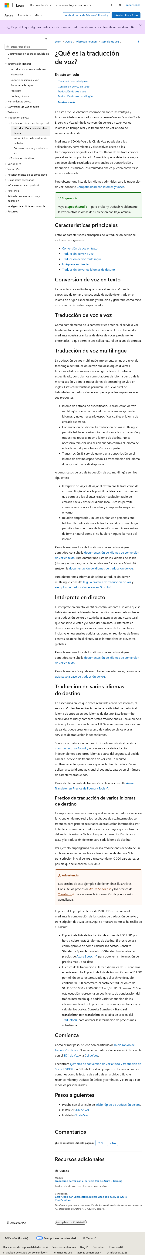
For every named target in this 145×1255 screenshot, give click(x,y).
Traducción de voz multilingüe (75, 96)
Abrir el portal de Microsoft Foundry (86, 15)
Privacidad (115, 1247)
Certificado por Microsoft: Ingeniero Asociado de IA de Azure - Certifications (92, 1198)
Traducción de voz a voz (72, 91)
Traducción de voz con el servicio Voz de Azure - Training (88, 1181)
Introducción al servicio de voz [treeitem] (28, 69)
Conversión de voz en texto (73, 86)
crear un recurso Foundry (71, 748)
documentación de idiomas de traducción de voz (101, 568)
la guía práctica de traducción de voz (107, 582)
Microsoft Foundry (86, 41)
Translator (65, 894)
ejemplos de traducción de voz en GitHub (82, 587)
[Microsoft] (7, 5)
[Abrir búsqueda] (120, 5)
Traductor (68, 1020)
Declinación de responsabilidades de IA (25, 1247)
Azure (68, 41)
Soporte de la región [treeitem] (22, 85)
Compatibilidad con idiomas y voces (100, 187)
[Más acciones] (138, 42)
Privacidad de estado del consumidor (24, 1252)
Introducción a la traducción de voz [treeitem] (30, 130)
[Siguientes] (111, 5)
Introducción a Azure (126, 15)
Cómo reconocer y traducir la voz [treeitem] (31, 150)
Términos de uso (62, 1252)
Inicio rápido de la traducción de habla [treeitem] (30, 140)
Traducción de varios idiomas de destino (88, 269)
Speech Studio (77, 206)
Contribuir (98, 1247)
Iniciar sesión (133, 5)
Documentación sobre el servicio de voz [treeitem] (28, 56)
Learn (58, 41)
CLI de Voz (91, 1055)
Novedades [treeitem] (17, 74)
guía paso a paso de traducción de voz (80, 676)
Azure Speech (98, 889)
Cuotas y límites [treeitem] (20, 96)
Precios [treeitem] (15, 90)
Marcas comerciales (87, 1252)
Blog (82, 1247)
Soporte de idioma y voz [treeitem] (25, 80)
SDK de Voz (71, 1055)
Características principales (73, 81)
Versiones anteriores (64, 1247)
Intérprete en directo (75, 264)
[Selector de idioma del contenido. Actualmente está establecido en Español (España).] (16, 1238)
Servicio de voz (110, 41)
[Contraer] (46, 38)
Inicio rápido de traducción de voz (118, 1104)
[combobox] (26, 47)
